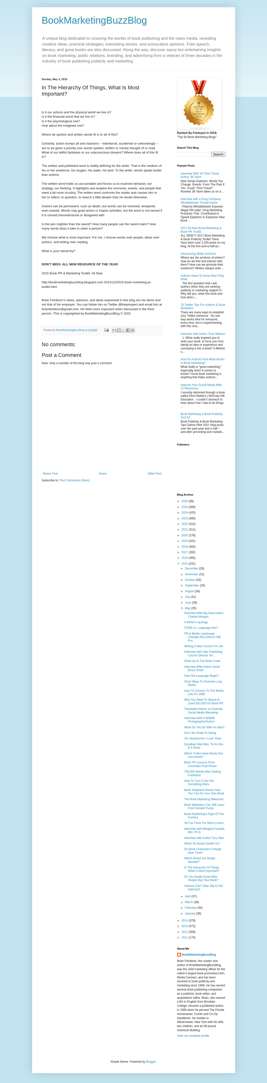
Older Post (154, 473)
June (188, 602)
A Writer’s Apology (196, 622)
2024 (185, 512)
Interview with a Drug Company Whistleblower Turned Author (201, 200)
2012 (185, 932)
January (190, 913)
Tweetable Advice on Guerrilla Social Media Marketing (203, 710)
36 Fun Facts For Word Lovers (204, 823)
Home (103, 473)
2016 (185, 558)
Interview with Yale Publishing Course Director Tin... (203, 653)
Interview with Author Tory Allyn (204, 838)
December (192, 568)
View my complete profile (193, 1035)
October (190, 580)
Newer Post (50, 473)
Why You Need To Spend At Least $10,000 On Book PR (203, 701)
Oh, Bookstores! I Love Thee (202, 738)
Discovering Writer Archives (198, 253)
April (188, 896)
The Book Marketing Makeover (204, 799)
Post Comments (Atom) (74, 480)
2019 (185, 541)
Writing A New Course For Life (203, 646)
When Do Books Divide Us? (202, 843)
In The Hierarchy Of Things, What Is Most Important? (202, 869)
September (192, 585)
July (188, 597)
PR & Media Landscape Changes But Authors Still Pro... (202, 637)
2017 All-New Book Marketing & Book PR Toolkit (201, 229)
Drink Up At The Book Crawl (202, 661)
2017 (185, 552)
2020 (185, 535)
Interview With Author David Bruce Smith (202, 668)
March (189, 902)
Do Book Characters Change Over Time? (202, 850)
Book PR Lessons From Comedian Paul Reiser (200, 764)
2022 (185, 524)
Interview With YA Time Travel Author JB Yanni (200, 175)
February (191, 907)
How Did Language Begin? (201, 675)
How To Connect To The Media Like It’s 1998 (204, 692)
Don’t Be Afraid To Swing (200, 733)
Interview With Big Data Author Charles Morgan (204, 614)
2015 (185, 563)
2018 (185, 546)
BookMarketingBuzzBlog (94, 20)
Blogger (151, 1061)
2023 (185, 518)
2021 (185, 529)
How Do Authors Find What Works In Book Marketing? (203, 361)
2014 (185, 920)
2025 (185, 507)
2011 (185, 937)
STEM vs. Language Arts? (201, 628)
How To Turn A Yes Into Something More (199, 782)
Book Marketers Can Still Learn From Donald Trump (204, 806)
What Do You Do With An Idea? (204, 727)
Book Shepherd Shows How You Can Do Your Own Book (204, 791)
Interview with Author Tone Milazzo (203, 334)
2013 (185, 926)
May (188, 608)
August (190, 591)
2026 (185, 501)
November (192, 574)
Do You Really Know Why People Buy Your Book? (201, 878)
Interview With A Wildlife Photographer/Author (199, 719)
